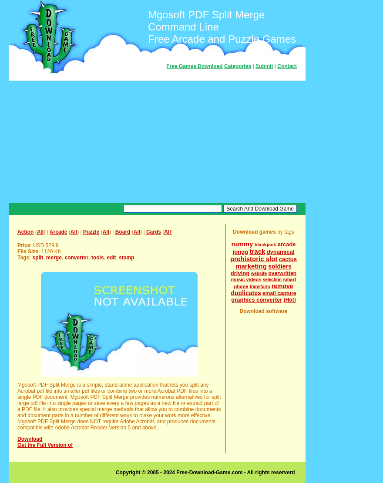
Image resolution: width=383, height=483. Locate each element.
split (37, 258)
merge (54, 258)
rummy (242, 244)
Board (123, 232)
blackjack (265, 244)
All (40, 232)
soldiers (280, 266)
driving (240, 273)
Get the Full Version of (45, 445)
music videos (246, 279)
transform (260, 286)
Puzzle (91, 232)
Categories (237, 66)
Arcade (58, 232)
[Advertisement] (157, 142)
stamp (126, 258)
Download (29, 439)
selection (272, 279)
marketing (251, 266)
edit (111, 258)
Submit (264, 66)
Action (25, 232)
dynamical (281, 251)
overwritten (283, 273)
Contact (287, 66)
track (257, 251)
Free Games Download (194, 66)
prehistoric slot (253, 258)
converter (77, 258)
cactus (288, 259)
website (259, 273)
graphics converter (256, 299)
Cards (153, 232)
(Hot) (290, 300)
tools (97, 258)
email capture (279, 293)
